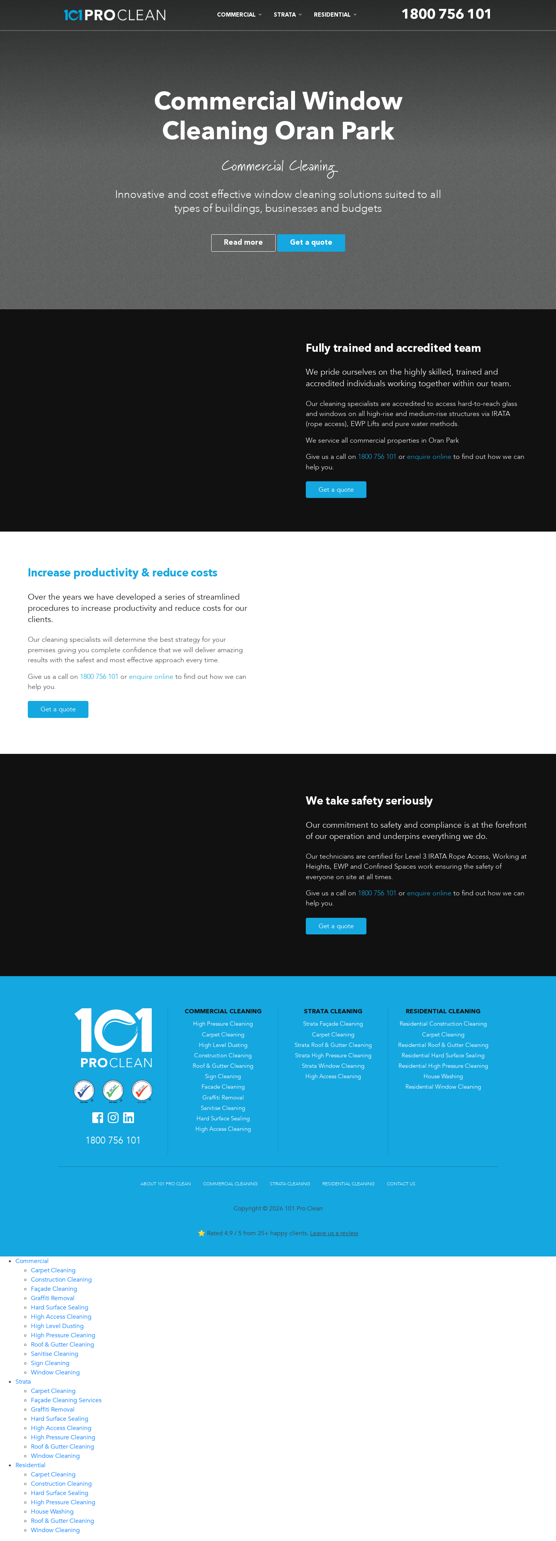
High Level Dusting (223, 1045)
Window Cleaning (55, 1372)
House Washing (443, 1076)
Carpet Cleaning (223, 1035)
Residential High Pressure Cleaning (443, 1066)
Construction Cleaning (223, 1056)
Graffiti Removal (223, 1098)
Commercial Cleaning (230, 1184)
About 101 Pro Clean (166, 1184)
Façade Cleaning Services (66, 1400)
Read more (243, 242)
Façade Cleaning (54, 1289)
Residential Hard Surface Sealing (443, 1056)
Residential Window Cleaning (443, 1087)
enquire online (429, 456)
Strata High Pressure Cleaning (333, 1056)
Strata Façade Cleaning (333, 1024)
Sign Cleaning (223, 1076)
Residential (30, 1465)
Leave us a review (334, 1233)
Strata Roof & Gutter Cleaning (333, 1045)
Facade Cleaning (223, 1087)
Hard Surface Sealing (223, 1119)
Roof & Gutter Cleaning (223, 1066)
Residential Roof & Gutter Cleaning (443, 1045)
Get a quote (311, 242)
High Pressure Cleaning (223, 1024)
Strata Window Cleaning (333, 1066)
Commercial (32, 1261)
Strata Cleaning (290, 1184)
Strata (23, 1381)
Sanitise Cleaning (223, 1108)
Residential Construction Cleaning (443, 1024)
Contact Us (401, 1184)
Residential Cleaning (348, 1184)
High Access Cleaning (223, 1129)
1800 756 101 (377, 456)
